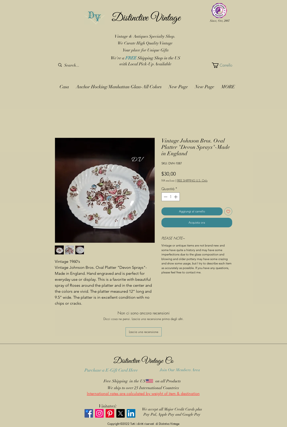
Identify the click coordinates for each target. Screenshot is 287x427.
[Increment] (176, 197)
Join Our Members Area (180, 369)
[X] (120, 413)
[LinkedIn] (131, 413)
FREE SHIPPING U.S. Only (192, 180)
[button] (221, 65)
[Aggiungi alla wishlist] (228, 211)
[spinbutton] (170, 197)
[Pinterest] (110, 413)
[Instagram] (99, 413)
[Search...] (79, 65)
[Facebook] (89, 413)
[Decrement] (165, 197)
